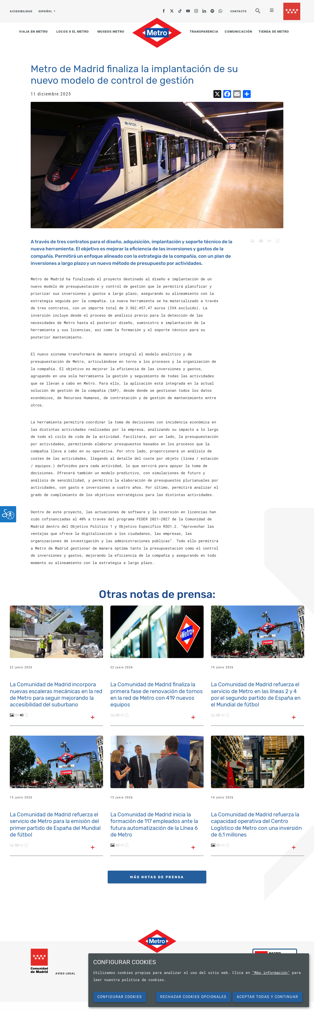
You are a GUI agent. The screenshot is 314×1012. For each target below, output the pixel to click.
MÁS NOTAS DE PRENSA (157, 877)
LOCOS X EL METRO (72, 31)
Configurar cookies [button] (119, 997)
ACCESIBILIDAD (21, 11)
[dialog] (198, 980)
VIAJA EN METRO (33, 31)
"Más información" (271, 972)
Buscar (261, 13)
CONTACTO (238, 11)
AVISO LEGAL (65, 973)
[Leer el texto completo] (92, 717)
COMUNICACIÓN (238, 31)
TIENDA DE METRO (274, 31)
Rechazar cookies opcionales (193, 997)
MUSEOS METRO (110, 31)
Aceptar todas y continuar (267, 997)
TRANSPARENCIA (204, 31)
